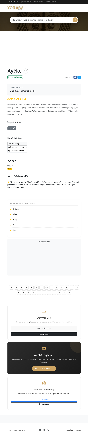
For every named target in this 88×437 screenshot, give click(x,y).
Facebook (44, 399)
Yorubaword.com (51, 2)
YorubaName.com (13, 2)
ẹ (31, 287)
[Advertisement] (44, 52)
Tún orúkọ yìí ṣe (15, 77)
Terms (78, 430)
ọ (28, 292)
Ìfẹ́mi (13, 214)
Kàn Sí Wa (69, 430)
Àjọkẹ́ (13, 225)
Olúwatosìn (16, 209)
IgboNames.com (26, 2)
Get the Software (44, 368)
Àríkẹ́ (13, 220)
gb (47, 287)
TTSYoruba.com (38, 2)
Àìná (13, 230)
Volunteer (44, 404)
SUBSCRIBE (44, 334)
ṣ (49, 292)
